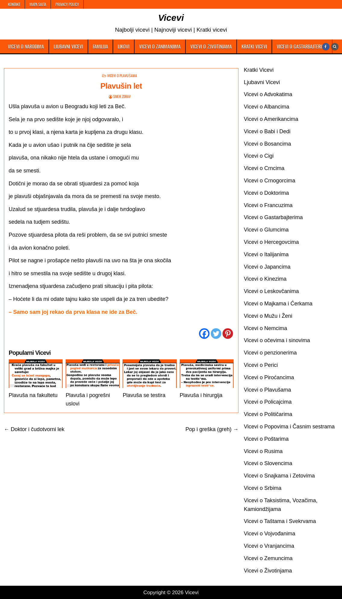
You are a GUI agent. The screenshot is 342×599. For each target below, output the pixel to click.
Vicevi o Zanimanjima (160, 46)
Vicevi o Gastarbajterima (302, 46)
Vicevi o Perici (261, 365)
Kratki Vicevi (254, 46)
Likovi (123, 46)
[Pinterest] (227, 333)
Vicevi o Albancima (266, 107)
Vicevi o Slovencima (268, 463)
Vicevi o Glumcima (266, 230)
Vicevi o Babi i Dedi (267, 131)
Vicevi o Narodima (26, 46)
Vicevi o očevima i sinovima (277, 340)
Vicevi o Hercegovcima (271, 242)
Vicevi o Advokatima (268, 94)
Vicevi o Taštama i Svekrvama (280, 521)
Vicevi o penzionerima (270, 353)
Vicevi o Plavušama (122, 75)
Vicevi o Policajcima (268, 402)
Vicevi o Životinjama (211, 46)
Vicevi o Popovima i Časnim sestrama (289, 427)
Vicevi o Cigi (259, 156)
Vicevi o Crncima (264, 168)
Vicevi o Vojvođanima (269, 534)
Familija (100, 46)
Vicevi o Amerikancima (271, 119)
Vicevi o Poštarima (266, 439)
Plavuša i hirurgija (201, 395)
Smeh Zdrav (122, 96)
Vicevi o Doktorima (266, 193)
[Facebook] (204, 333)
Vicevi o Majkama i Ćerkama (278, 304)
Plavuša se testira (144, 395)
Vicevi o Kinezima (265, 279)
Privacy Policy (67, 4)
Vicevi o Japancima (267, 267)
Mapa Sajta (38, 4)
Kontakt (14, 4)
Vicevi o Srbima (262, 488)
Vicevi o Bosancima (267, 144)
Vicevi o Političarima (268, 414)
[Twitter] (216, 333)
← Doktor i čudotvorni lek (34, 429)
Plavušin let (121, 85)
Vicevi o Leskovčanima (271, 291)
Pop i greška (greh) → (211, 429)
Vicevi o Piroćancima (269, 377)
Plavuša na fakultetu (33, 395)
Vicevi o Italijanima (266, 254)
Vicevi (171, 18)
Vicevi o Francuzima (268, 205)
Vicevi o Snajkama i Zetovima (279, 476)
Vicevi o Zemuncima (268, 558)
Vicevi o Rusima (263, 451)
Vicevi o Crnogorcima (269, 181)
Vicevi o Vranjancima (269, 546)
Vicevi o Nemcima (265, 328)
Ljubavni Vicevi (68, 46)
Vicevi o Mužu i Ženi (268, 316)
